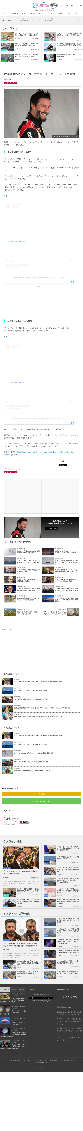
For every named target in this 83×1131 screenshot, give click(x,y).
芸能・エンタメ (10, 83)
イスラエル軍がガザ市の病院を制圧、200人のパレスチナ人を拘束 (67, 972)
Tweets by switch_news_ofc (41, 994)
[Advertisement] (41, 302)
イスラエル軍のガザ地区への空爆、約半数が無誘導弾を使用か (68, 962)
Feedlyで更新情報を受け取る (41, 801)
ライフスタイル (78, 16)
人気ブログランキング (8, 824)
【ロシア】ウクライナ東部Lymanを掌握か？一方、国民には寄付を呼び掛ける (68, 890)
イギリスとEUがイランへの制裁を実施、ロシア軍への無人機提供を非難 (68, 869)
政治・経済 (23, 16)
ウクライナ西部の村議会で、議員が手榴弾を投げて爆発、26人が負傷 (28, 890)
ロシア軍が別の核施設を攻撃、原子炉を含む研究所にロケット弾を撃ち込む (69, 45)
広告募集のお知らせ (41, 1062)
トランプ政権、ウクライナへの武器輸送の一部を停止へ (68, 858)
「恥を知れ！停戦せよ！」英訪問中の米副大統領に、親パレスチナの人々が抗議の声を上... (68, 941)
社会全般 (14, 13)
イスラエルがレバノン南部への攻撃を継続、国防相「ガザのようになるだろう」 (68, 930)
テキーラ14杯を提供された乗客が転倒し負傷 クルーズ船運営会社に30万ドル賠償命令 (66, 600)
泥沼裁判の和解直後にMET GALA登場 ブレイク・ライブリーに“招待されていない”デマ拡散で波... (42, 708)
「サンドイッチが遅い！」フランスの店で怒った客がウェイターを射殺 (26, 45)
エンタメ (69, 13)
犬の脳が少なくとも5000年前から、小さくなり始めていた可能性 (32, 770)
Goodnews (60, 16)
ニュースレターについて (67, 1060)
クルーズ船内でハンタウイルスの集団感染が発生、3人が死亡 (31, 690)
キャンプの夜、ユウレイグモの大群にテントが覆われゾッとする (13, 1012)
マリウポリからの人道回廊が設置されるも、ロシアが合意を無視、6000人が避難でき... (68, 880)
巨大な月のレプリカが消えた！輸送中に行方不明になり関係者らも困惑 (13, 1034)
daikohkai (17, 38)
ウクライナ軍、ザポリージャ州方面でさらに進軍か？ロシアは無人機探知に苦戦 (28, 901)
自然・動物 (32, 16)
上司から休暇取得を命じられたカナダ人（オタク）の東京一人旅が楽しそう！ (13, 1000)
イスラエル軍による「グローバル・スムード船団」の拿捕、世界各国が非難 (28, 963)
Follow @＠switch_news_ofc (41, 1001)
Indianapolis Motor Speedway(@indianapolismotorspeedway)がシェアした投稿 (39, 278)
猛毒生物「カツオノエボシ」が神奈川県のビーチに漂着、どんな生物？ (26, 55)
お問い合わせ (53, 1060)
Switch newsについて (14, 1060)
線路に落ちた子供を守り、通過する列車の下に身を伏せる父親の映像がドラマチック (38, 716)
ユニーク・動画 (50, 16)
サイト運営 (27, 1060)
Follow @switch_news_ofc (66, 529)
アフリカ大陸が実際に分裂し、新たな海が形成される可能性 (31, 699)
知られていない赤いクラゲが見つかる (19, 1023)
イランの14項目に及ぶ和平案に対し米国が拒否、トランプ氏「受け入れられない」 (66, 562)
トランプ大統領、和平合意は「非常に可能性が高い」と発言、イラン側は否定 (68, 920)
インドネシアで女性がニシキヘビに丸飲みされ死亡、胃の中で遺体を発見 (26, 34)
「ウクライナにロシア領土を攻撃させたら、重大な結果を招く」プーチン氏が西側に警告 (68, 848)
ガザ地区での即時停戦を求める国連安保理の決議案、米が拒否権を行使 (68, 951)
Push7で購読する (41, 794)
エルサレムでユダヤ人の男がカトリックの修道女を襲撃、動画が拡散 (33, 753)
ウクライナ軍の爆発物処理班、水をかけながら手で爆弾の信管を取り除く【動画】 (68, 901)
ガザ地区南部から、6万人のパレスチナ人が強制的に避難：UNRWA (27, 972)
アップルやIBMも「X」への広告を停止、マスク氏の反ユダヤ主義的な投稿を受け (13, 1046)
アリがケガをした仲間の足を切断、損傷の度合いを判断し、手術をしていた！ (69, 35)
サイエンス (41, 16)
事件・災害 (4, 39)
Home (4, 13)
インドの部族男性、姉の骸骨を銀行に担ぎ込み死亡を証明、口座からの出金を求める (38, 681)
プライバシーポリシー (40, 1060)
